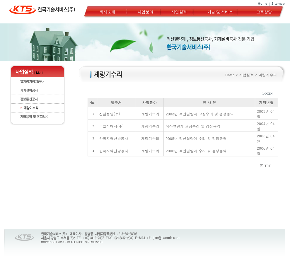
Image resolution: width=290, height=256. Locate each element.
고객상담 (264, 11)
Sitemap (278, 3)
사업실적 (179, 11)
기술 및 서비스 (220, 11)
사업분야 (145, 11)
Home (262, 3)
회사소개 (107, 11)
